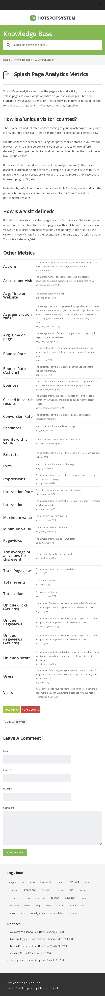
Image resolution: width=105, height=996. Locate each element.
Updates (39, 988)
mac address (84, 890)
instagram (60, 890)
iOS (71, 890)
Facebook (30, 890)
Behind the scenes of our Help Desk (29, 946)
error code (14, 890)
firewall (46, 890)
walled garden (37, 913)
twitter (12, 913)
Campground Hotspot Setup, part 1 (29, 960)
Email (7, 770)
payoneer (70, 897)
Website (7, 788)
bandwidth (46, 882)
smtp (38, 906)
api (23, 882)
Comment (8, 807)
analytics (20, 721)
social (59, 905)
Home (6, 59)
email (87, 882)
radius (83, 898)
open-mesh (40, 898)
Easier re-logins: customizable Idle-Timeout (33, 939)
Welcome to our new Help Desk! (27, 931)
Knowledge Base (22, 59)
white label (57, 913)
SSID (83, 906)
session (27, 906)
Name (7, 751)
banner (61, 882)
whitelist (73, 913)
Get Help (24, 988)
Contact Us (55, 988)
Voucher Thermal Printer (23, 953)
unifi (22, 913)
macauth (13, 898)
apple (32, 882)
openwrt (55, 897)
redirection (14, 906)
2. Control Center (44, 59)
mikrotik (26, 898)
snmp (48, 906)
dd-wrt (74, 882)
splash (72, 905)
